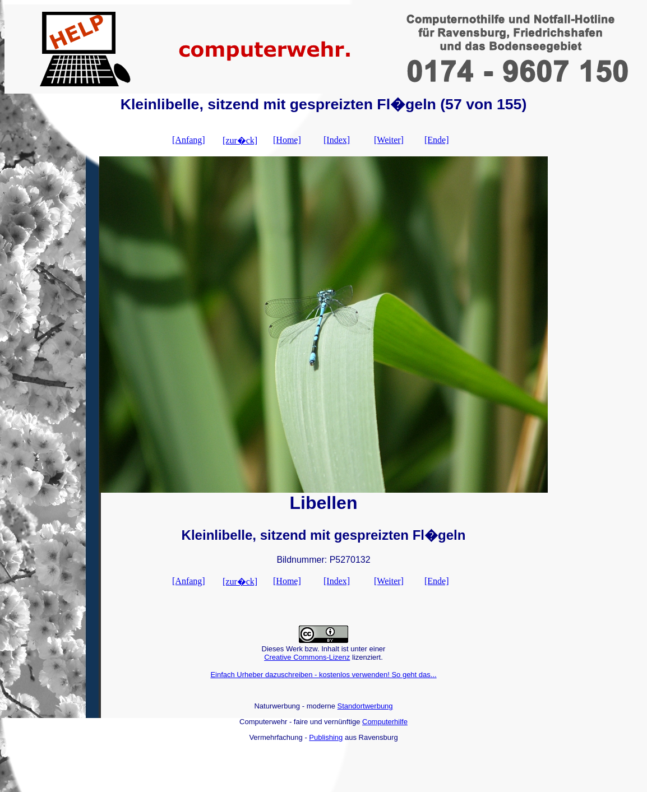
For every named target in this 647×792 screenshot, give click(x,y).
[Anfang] (188, 140)
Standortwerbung (365, 706)
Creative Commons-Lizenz (307, 657)
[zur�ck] (240, 140)
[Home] (287, 140)
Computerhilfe (385, 721)
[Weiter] (389, 140)
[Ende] (436, 140)
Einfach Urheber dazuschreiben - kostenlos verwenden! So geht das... (323, 674)
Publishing (326, 737)
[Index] (337, 140)
